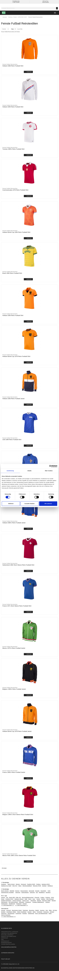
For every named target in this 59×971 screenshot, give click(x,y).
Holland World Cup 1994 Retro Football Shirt (16, 232)
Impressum (4, 938)
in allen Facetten (16, 2)
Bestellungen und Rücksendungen (14, 968)
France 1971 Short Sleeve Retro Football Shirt (16, 606)
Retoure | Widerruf (7, 934)
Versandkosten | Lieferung (9, 931)
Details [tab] (29, 470)
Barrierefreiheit (6, 942)
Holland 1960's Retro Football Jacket (13, 523)
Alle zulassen (48, 503)
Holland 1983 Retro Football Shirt (12, 315)
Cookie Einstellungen (8, 944)
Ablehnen (10, 503)
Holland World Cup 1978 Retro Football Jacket (16, 731)
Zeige (12, 29)
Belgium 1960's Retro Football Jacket (14, 689)
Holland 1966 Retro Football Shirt (12, 66)
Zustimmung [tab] (10, 470)
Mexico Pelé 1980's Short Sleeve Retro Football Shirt (19, 855)
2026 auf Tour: (46, 1)
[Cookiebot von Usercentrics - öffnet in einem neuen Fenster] (50, 466)
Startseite (5, 17)
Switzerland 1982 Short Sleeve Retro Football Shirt (18, 565)
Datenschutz (5, 941)
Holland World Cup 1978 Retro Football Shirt (16, 356)
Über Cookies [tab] (49, 470)
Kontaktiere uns (29, 968)
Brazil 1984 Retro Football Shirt (12, 273)
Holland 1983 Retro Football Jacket (13, 398)
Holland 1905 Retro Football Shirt (12, 107)
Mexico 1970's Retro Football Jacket (13, 648)
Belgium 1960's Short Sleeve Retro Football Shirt (17, 814)
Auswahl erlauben (29, 503)
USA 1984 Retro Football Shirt (11, 439)
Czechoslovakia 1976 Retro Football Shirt (15, 190)
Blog (2, 968)
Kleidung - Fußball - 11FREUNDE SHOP (17, 17)
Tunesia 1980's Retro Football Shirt (13, 149)
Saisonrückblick (45, 2)
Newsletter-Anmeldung (8, 936)
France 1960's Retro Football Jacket (13, 772)
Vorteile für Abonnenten (9, 933)
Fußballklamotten (16, 1)
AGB (2, 939)
